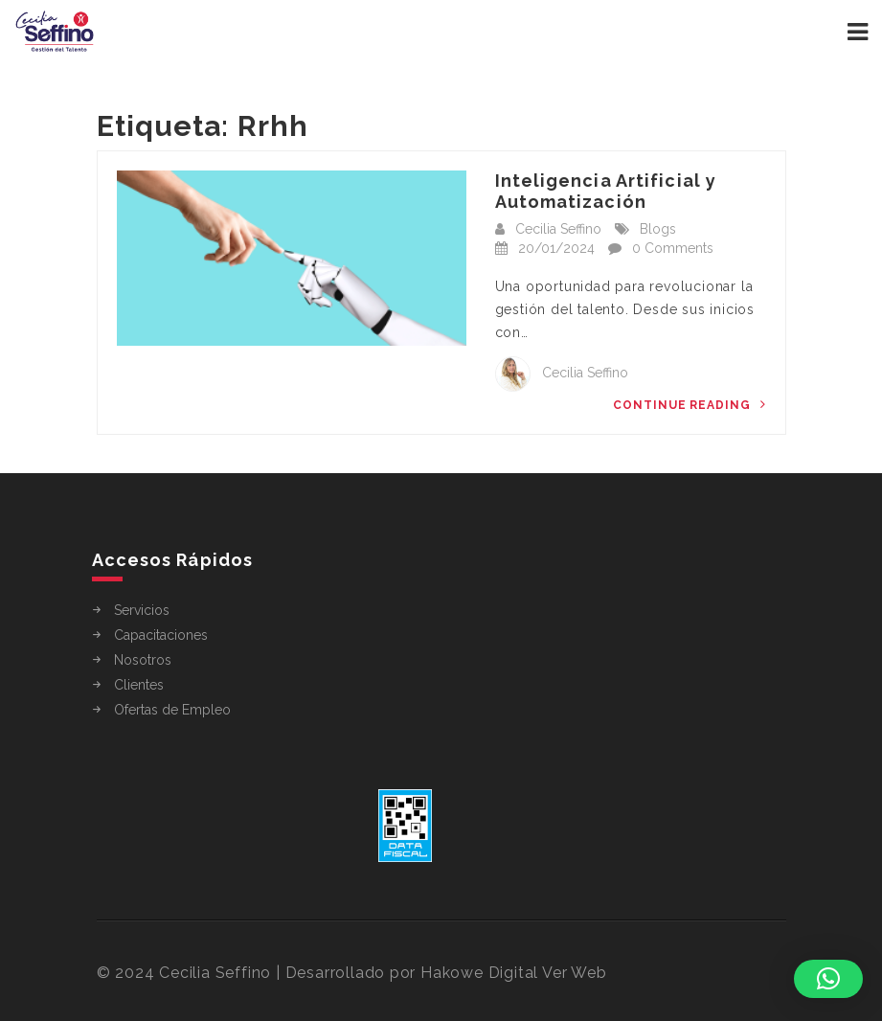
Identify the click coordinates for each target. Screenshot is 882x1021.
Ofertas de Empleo (172, 709)
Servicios (142, 610)
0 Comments (672, 248)
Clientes (139, 684)
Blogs (658, 229)
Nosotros (142, 660)
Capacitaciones (161, 635)
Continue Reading (689, 404)
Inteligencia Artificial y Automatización (606, 191)
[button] (828, 979)
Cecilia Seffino (558, 229)
